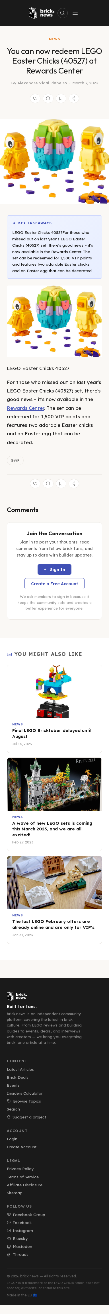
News (54, 39)
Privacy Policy (20, 1168)
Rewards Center (25, 408)
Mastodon (19, 1246)
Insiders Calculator (25, 1093)
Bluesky (17, 1238)
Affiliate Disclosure (24, 1184)
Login (12, 1138)
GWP (15, 460)
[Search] (62, 13)
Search (13, 1109)
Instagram (20, 1230)
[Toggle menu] (75, 13)
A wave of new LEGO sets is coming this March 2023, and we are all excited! (52, 828)
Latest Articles (20, 1069)
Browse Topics (24, 1101)
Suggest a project (26, 1116)
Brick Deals (17, 1077)
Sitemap (14, 1192)
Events (13, 1085)
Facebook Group (26, 1214)
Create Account (21, 1146)
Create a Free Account (54, 583)
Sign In (54, 569)
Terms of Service (23, 1176)
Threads (17, 1254)
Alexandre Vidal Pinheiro (42, 82)
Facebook (19, 1222)
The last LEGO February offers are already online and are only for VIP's (53, 924)
